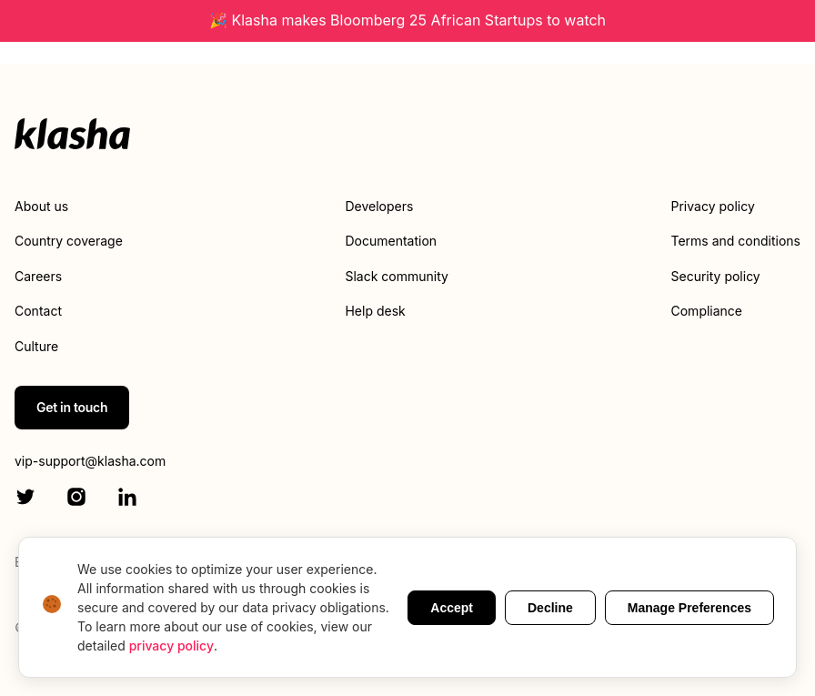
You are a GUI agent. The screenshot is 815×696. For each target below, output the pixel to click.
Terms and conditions (735, 240)
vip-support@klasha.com (90, 461)
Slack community (396, 276)
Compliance (707, 310)
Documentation (391, 240)
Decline (550, 607)
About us (41, 206)
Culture (36, 346)
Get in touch (71, 407)
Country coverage (69, 240)
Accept (451, 607)
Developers (379, 206)
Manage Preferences (689, 607)
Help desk (375, 310)
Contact (38, 310)
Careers (38, 276)
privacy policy (171, 645)
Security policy (715, 276)
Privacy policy (713, 206)
